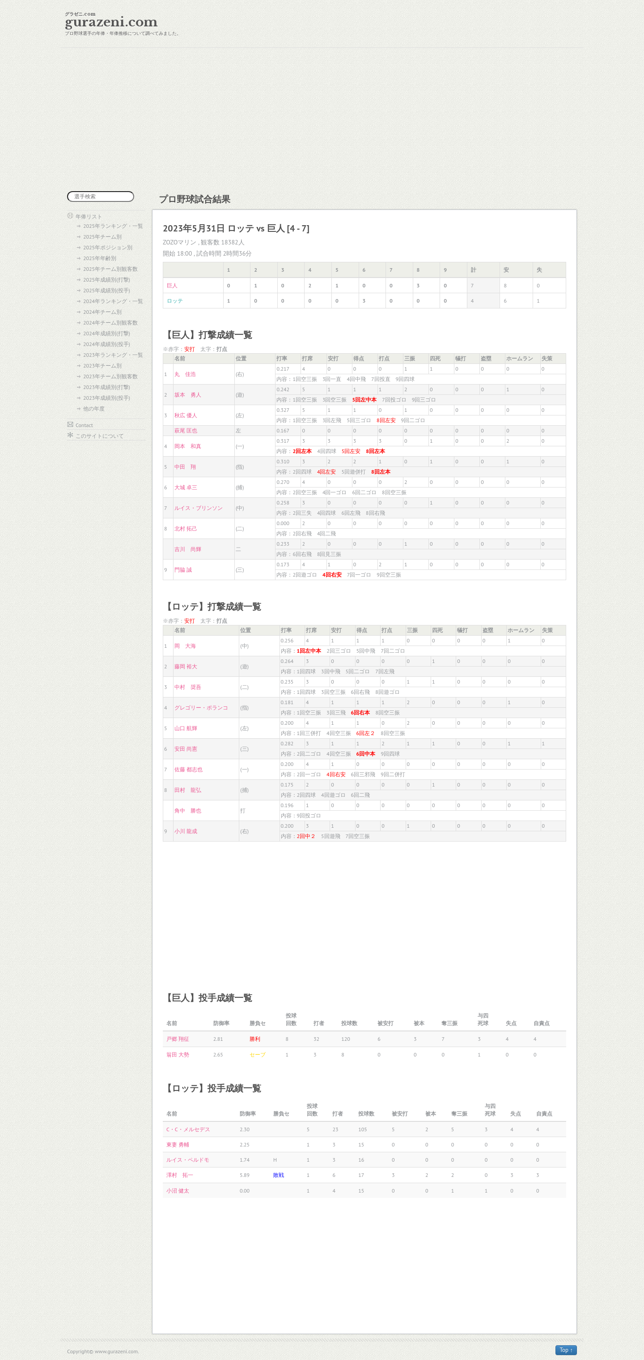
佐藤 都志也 (188, 769)
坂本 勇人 (187, 394)
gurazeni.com (111, 22)
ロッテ (175, 300)
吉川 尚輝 (187, 549)
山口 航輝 (185, 728)
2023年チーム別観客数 (110, 376)
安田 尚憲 (185, 748)
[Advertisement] (322, 119)
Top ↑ (566, 1350)
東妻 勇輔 (177, 1144)
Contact (84, 425)
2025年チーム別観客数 (110, 268)
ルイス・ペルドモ (187, 1159)
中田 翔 (185, 466)
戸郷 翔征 (177, 1038)
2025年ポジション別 (107, 247)
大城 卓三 (185, 487)
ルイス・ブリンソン (198, 508)
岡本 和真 (187, 446)
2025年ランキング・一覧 (113, 225)
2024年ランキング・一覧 (113, 301)
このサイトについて (100, 435)
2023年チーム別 (102, 365)
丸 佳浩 (185, 374)
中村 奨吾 (187, 687)
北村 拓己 (185, 528)
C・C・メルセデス (188, 1129)
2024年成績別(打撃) (106, 333)
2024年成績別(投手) (106, 344)
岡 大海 (185, 645)
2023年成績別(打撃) (106, 387)
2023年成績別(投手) (106, 397)
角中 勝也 (187, 810)
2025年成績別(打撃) (106, 279)
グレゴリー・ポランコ (201, 707)
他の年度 (94, 408)
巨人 (172, 285)
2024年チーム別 (102, 311)
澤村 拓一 (179, 1175)
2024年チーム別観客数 (110, 322)
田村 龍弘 (187, 790)
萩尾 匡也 (185, 430)
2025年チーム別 (102, 236)
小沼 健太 (177, 1190)
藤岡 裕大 (185, 666)
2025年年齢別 (99, 258)
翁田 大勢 (177, 1054)
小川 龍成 (185, 831)
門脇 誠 (183, 569)
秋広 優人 (185, 415)
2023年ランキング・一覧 (113, 354)
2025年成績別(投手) (106, 290)
